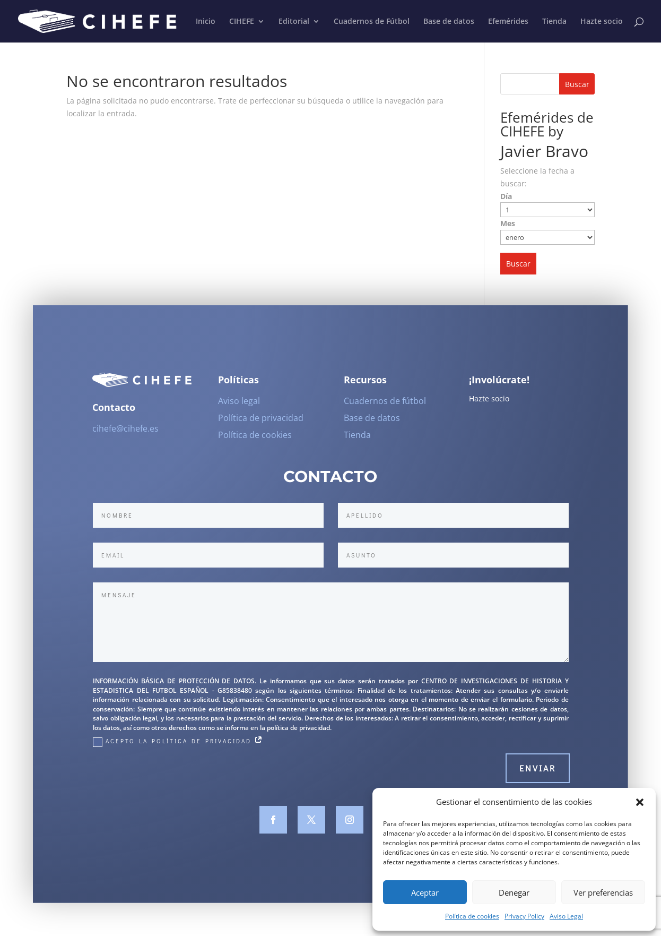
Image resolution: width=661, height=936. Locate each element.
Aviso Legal (566, 916)
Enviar (537, 773)
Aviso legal (239, 407)
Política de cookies (472, 916)
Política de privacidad (260, 424)
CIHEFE (241, 22)
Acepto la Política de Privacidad (178, 747)
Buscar (577, 84)
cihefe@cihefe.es (125, 434)
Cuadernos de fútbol (385, 407)
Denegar (514, 892)
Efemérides (508, 22)
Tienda (554, 22)
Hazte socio (601, 22)
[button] (639, 802)
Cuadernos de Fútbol (372, 22)
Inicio (205, 22)
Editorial (294, 22)
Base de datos (448, 22)
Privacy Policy (524, 916)
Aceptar (425, 892)
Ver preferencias (603, 892)
